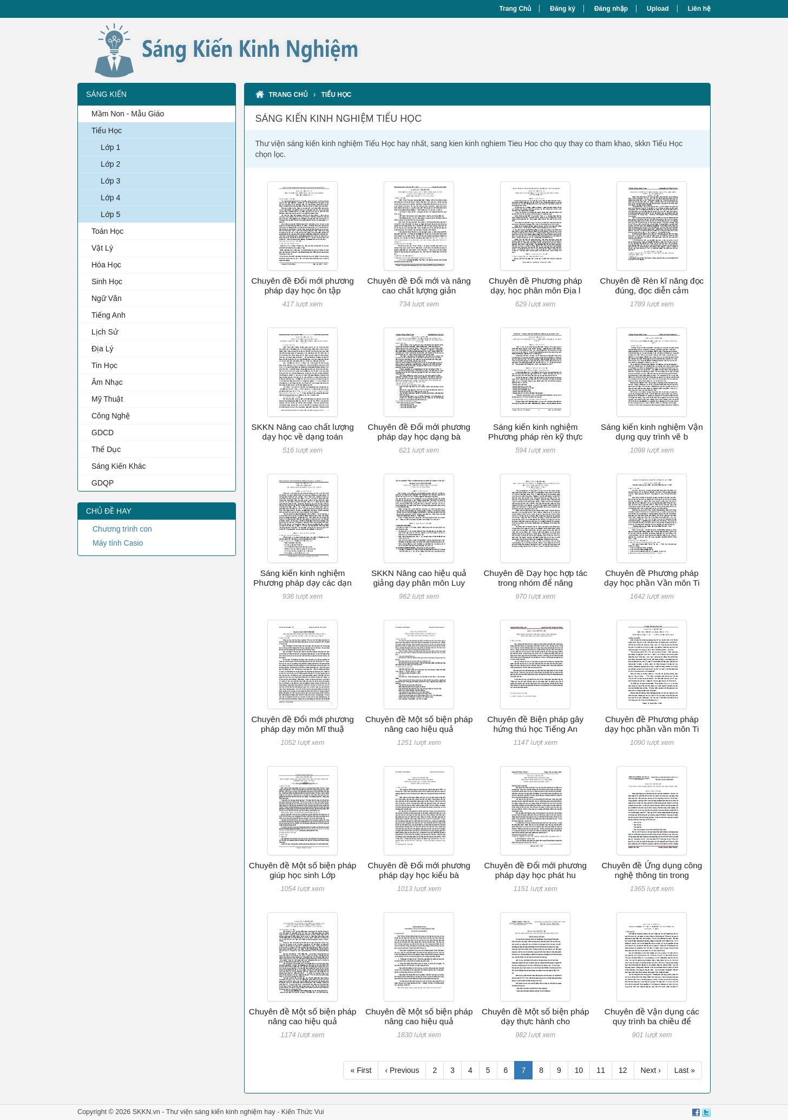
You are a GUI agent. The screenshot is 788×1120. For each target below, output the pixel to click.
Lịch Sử (104, 332)
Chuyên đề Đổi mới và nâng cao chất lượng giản (419, 285)
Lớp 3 (110, 180)
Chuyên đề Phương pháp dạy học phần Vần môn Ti (651, 577)
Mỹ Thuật (107, 399)
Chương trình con (122, 529)
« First (360, 1070)
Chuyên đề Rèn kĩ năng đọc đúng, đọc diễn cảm (652, 285)
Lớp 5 (110, 214)
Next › (651, 1070)
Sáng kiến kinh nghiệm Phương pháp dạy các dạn (302, 577)
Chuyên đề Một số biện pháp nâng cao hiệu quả (419, 724)
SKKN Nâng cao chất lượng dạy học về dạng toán (302, 431)
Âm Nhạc (107, 382)
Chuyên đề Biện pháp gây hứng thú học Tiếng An (535, 724)
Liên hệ (699, 8)
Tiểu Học (106, 130)
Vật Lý (102, 248)
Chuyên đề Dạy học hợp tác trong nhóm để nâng (535, 577)
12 (623, 1070)
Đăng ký (562, 8)
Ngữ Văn (106, 298)
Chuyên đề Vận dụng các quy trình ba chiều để (652, 1016)
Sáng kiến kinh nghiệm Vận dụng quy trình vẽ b (652, 431)
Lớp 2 (110, 164)
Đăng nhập (611, 8)
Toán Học (107, 231)
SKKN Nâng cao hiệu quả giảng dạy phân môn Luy (419, 577)
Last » (684, 1070)
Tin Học (104, 365)
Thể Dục (106, 449)
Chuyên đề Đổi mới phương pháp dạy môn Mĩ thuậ (302, 724)
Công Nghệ (110, 415)
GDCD (102, 432)
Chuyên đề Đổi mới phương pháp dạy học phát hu (535, 870)
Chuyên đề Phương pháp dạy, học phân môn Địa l (535, 285)
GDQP (102, 483)
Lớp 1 (110, 147)
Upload (658, 8)
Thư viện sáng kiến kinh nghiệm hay (220, 1112)
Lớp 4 (110, 197)
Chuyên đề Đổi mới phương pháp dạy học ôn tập (302, 285)
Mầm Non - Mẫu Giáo (127, 113)
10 (579, 1070)
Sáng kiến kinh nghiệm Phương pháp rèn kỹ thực (535, 431)
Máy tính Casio (118, 543)
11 (600, 1070)
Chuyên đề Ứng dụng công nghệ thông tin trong (651, 870)
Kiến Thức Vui (302, 1112)
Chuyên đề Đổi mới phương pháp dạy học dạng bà (418, 431)
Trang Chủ (515, 8)
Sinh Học (106, 281)
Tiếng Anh (108, 315)
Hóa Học (106, 264)
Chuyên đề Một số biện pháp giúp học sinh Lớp (303, 870)
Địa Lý (102, 348)
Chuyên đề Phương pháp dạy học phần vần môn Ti (652, 724)
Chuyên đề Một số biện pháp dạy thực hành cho (535, 1016)
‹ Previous (402, 1070)
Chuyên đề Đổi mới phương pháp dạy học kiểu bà (418, 870)
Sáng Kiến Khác (118, 466)
